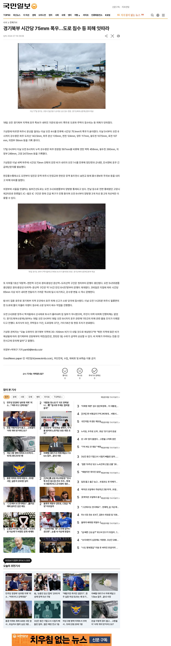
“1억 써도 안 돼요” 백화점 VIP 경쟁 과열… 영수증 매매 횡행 (99, 447)
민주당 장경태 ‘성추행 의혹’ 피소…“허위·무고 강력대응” (19, 404)
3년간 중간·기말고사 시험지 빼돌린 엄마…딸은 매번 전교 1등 (99, 456)
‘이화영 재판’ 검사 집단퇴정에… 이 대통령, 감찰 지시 (99, 406)
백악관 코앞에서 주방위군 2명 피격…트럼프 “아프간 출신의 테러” (99, 489)
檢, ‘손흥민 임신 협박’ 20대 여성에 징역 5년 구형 (47, 595)
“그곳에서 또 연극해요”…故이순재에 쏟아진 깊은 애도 (20, 505)
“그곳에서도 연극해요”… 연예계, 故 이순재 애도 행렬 (99, 507)
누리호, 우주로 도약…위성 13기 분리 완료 (98, 431)
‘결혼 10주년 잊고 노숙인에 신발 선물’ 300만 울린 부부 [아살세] (99, 464)
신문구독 (116, 7)
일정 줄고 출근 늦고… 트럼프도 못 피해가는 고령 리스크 (99, 482)
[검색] (152, 15)
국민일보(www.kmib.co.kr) (39, 358)
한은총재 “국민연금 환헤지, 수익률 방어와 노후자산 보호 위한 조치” (57, 430)
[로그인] (157, 15)
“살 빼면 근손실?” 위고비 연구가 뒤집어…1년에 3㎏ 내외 (99, 532)
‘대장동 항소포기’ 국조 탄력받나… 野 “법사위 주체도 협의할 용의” (56, 405)
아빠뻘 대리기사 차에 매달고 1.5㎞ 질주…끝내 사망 (57, 454)
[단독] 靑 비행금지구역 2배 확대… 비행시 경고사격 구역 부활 (98, 414)
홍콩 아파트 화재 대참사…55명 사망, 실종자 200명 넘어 (20, 479)
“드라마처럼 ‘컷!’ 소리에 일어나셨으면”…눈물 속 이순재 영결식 (57, 530)
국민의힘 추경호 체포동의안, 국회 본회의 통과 (99, 421)
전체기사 (13, 22)
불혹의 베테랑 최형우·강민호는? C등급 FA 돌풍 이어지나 (99, 522)
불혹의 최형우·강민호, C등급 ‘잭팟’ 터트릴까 (57, 505)
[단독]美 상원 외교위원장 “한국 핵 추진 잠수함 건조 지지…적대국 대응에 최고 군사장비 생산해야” (57, 481)
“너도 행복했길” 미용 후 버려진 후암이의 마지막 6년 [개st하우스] (99, 547)
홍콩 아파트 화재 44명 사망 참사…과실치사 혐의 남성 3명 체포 (18, 623)
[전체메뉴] (163, 15)
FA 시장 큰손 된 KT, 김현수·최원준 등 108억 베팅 (99, 515)
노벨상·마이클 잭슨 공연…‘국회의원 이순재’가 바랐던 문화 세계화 (21, 530)
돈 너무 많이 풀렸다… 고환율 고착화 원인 (98, 439)
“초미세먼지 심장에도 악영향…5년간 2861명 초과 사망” (99, 540)
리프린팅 (125, 7)
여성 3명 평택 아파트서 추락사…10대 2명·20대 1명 (21, 454)
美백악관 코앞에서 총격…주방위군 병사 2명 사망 (99, 497)
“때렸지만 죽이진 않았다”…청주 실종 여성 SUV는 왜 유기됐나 (98, 472)
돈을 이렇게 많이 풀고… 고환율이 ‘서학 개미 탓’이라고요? (21, 429)
